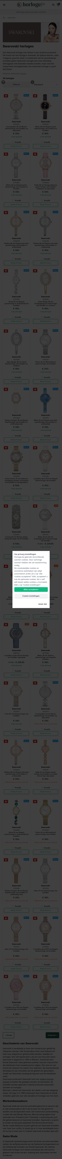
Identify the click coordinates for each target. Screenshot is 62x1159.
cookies (25, 559)
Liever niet (43, 604)
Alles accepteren (31, 589)
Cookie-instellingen (31, 596)
